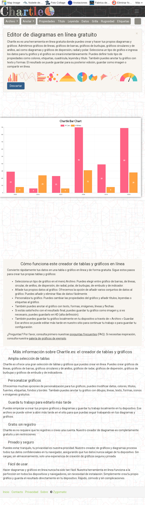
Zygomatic (60, 492)
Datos (85, 21)
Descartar (16, 85)
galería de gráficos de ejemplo (47, 338)
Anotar (27, 21)
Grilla (95, 21)
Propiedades (47, 21)
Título (61, 21)
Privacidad (31, 492)
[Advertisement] (72, 105)
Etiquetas (123, 21)
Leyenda (73, 21)
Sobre (44, 492)
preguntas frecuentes (83, 334)
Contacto (17, 492)
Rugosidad (107, 21)
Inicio (6, 492)
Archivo (11, 21)
